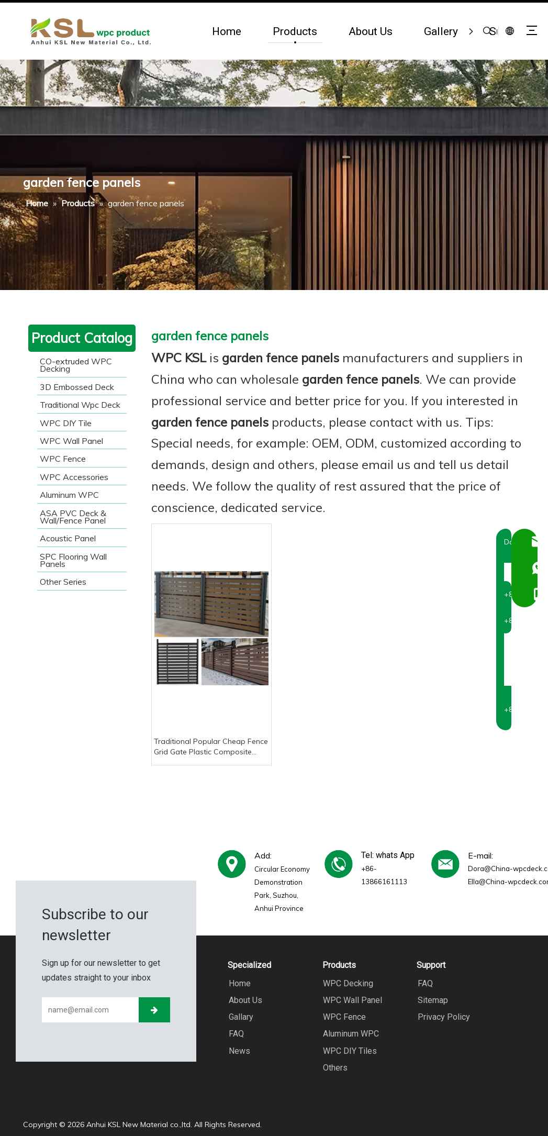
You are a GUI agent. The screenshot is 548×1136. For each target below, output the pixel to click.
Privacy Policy (443, 1017)
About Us (371, 31)
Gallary (240, 1017)
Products (295, 31)
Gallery (441, 31)
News (238, 1050)
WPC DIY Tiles (349, 1050)
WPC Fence (343, 1017)
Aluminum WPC (350, 1034)
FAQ (235, 1034)
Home (226, 31)
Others (334, 1067)
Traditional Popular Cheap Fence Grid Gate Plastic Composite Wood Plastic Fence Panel (211, 747)
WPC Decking (347, 983)
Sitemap (432, 1000)
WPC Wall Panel (352, 1000)
